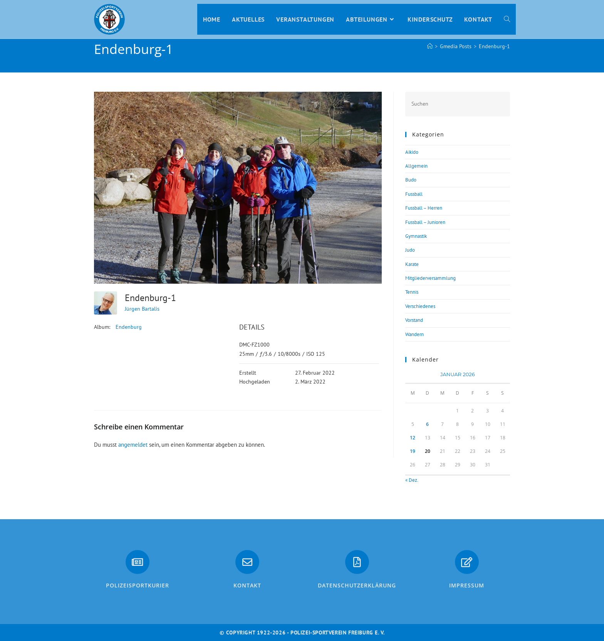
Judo (410, 250)
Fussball (414, 194)
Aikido (411, 152)
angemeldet (133, 444)
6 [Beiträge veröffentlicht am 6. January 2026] (427, 424)
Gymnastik (416, 236)
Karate (412, 264)
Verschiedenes (420, 306)
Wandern (414, 334)
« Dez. (411, 480)
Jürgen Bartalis (142, 308)
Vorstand (414, 320)
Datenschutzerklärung (357, 585)
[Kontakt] (247, 562)
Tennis (411, 292)
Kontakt (247, 585)
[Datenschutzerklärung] (357, 562)
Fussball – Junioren (425, 222)
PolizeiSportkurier (137, 585)
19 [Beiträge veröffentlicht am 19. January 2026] (412, 451)
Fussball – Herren (423, 208)
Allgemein (416, 166)
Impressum (466, 585)
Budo (410, 180)
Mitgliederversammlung (430, 278)
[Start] (430, 46)
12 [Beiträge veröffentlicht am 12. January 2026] (412, 437)
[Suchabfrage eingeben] (457, 104)
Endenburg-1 (494, 46)
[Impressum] (467, 562)
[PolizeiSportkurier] (137, 562)
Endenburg (129, 326)
